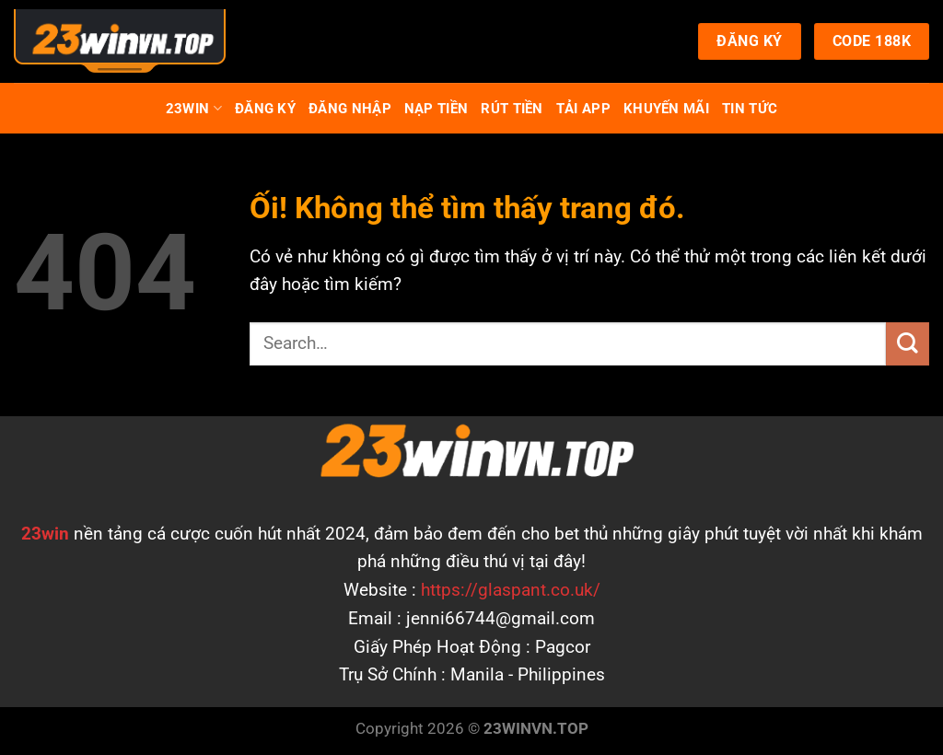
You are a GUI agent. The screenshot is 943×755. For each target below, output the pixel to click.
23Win (194, 108)
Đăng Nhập (350, 108)
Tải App (583, 108)
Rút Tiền (511, 108)
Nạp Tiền (436, 108)
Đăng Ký (265, 108)
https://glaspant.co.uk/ (510, 589)
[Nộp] (907, 344)
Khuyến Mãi (666, 108)
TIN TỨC (749, 108)
